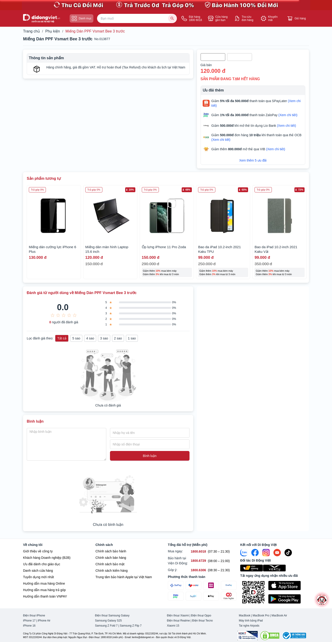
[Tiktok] (288, 552)
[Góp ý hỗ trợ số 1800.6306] (198, 570)
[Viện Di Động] (251, 568)
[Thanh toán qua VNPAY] (194, 585)
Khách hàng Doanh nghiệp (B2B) (47, 558)
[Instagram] (266, 552)
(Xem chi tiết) (287, 115)
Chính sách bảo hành (110, 551)
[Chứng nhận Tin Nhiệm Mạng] (247, 635)
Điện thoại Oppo (201, 615)
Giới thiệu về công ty (38, 551)
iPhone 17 (29, 620)
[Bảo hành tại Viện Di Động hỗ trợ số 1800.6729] (198, 561)
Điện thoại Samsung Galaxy (112, 615)
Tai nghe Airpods (249, 625)
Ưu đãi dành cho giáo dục (41, 564)
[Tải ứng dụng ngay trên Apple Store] (288, 585)
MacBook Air (279, 615)
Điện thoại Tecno (202, 620)
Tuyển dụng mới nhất (38, 577)
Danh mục (81, 18)
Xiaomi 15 (173, 625)
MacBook (244, 615)
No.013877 (102, 39)
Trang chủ (31, 31)
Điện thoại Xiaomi (178, 615)
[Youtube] (277, 552)
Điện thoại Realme (178, 620)
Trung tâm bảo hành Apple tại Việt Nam (123, 577)
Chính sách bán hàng (110, 558)
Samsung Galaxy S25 (108, 620)
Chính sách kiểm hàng (111, 570)
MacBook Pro (261, 615)
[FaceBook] (255, 552)
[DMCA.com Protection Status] (270, 635)
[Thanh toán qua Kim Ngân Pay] (229, 596)
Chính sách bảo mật (110, 564)
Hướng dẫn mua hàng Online (44, 583)
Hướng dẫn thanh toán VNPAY (45, 596)
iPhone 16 (29, 625)
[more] (321, 599)
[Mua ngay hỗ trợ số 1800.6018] (198, 552)
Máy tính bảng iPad (251, 620)
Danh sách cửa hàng (38, 570)
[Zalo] (244, 552)
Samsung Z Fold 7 (106, 625)
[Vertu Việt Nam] (274, 568)
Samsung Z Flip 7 (131, 625)
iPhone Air (44, 620)
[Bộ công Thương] (294, 635)
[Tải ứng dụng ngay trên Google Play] (288, 599)
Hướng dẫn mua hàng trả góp (44, 590)
